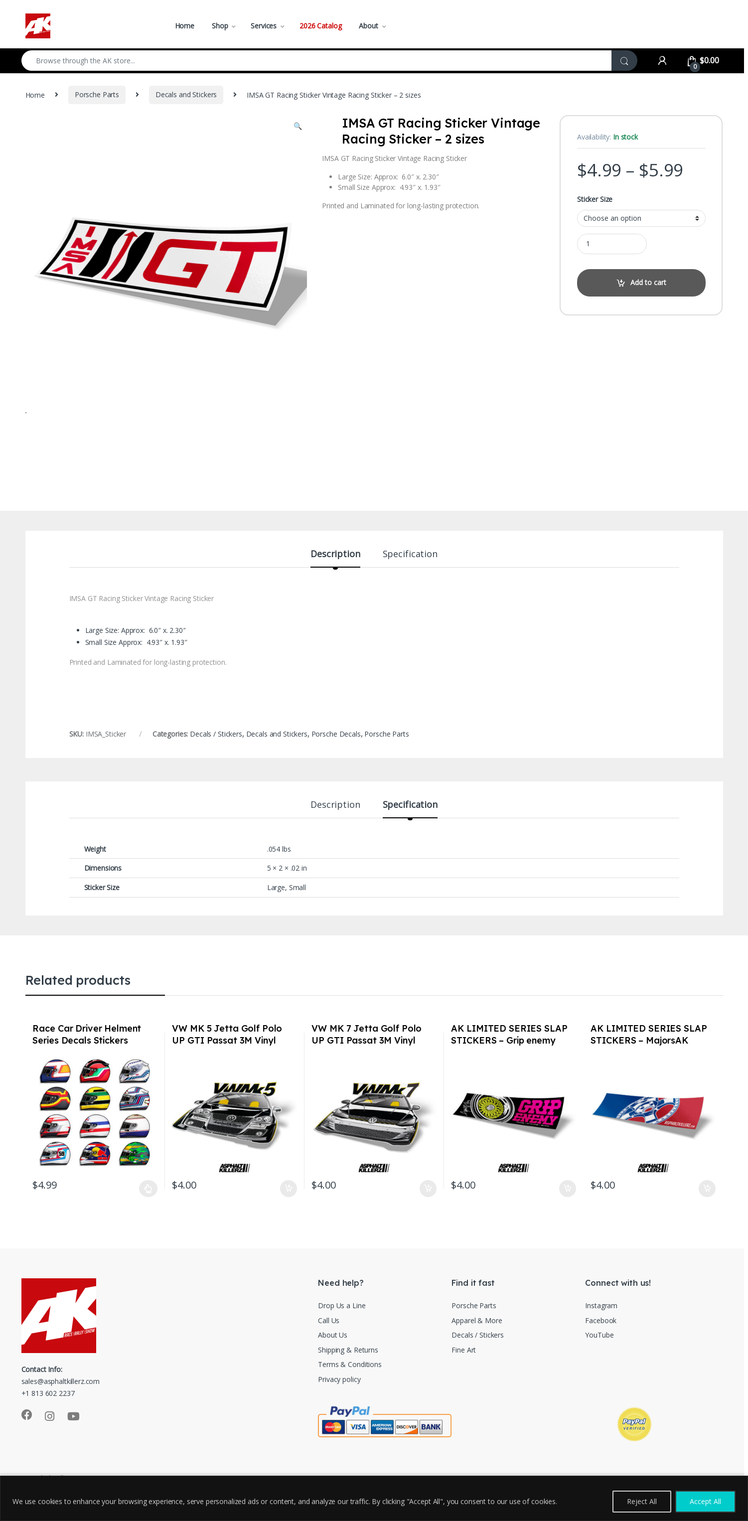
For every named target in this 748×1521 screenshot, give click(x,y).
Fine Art (463, 1378)
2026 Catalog (320, 25)
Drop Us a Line (341, 1334)
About (368, 25)
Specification (410, 583)
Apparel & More (476, 1349)
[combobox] (316, 60)
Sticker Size (594, 199)
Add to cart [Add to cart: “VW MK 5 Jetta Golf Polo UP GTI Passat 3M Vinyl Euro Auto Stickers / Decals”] (288, 1217)
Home (184, 25)
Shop (220, 25)
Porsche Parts (97, 94)
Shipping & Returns (348, 1378)
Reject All (642, 1501)
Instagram (601, 1334)
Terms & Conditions (349, 1392)
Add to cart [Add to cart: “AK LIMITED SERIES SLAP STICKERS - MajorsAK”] (707, 1217)
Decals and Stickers (186, 94)
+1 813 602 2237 (48, 1421)
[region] (374, 1498)
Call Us (328, 1349)
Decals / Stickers (216, 762)
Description (335, 583)
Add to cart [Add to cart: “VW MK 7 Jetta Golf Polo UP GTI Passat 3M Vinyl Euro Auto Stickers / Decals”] (428, 1217)
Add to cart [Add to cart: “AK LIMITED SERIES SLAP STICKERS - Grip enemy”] (567, 1217)
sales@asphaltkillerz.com (60, 1409)
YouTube (599, 1363)
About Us (332, 1363)
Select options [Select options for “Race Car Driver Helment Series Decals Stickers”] (148, 1217)
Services (264, 25)
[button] (298, 126)
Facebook (600, 1349)
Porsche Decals (336, 762)
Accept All (705, 1501)
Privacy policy (339, 1407)
